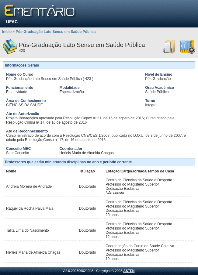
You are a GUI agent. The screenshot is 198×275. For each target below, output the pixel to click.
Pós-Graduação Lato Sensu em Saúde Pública (56, 32)
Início (7, 32)
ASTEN (128, 271)
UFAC (12, 21)
